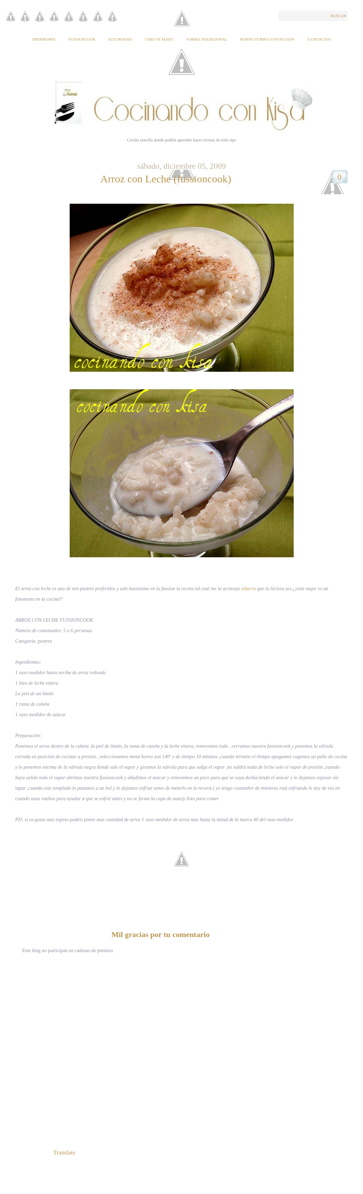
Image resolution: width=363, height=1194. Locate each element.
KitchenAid (120, 39)
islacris (249, 588)
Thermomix (44, 39)
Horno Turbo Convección (267, 39)
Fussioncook (82, 39)
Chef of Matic (159, 39)
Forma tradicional (207, 39)
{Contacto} (319, 39)
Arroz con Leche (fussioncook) (165, 178)
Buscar (338, 16)
